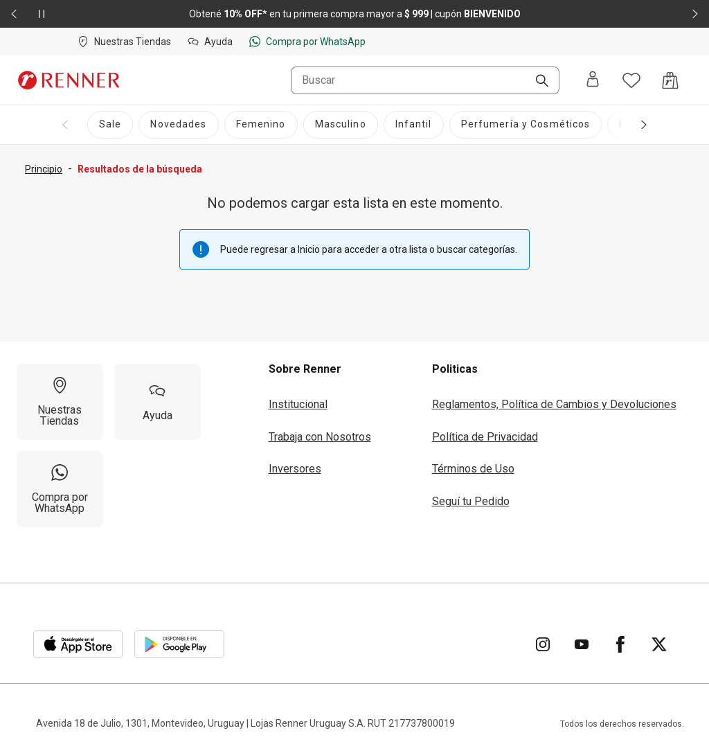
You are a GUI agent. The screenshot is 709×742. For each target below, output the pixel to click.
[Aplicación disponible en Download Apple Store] (78, 644)
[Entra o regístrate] (592, 80)
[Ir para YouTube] (581, 644)
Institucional (298, 404)
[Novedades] (178, 124)
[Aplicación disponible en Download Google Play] (179, 644)
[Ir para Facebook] (620, 644)
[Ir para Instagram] (542, 644)
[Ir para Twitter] (659, 644)
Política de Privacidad (485, 436)
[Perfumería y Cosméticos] (525, 124)
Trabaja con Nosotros (320, 436)
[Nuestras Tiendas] (60, 402)
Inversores (295, 468)
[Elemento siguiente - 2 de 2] (695, 14)
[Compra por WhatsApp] (60, 489)
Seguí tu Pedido (471, 501)
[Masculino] (340, 124)
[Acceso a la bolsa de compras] (670, 80)
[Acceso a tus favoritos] (631, 80)
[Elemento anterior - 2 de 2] (14, 14)
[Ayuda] (157, 402)
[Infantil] (414, 124)
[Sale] (110, 124)
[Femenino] (261, 124)
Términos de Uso (473, 468)
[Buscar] (536, 81)
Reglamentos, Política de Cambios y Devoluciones (554, 404)
